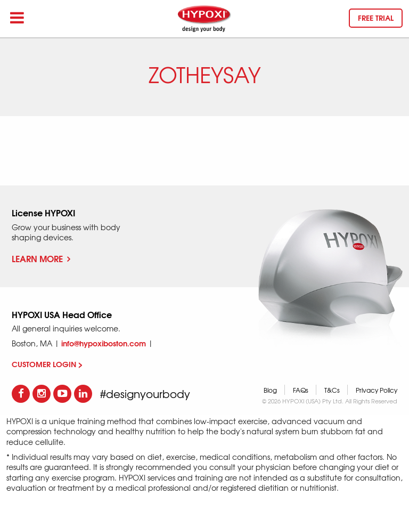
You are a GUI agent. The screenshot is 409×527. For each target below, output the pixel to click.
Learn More (41, 258)
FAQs (300, 390)
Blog (270, 390)
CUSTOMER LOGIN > (47, 364)
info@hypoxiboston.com (103, 343)
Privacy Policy (376, 390)
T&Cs (332, 390)
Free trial (376, 17)
